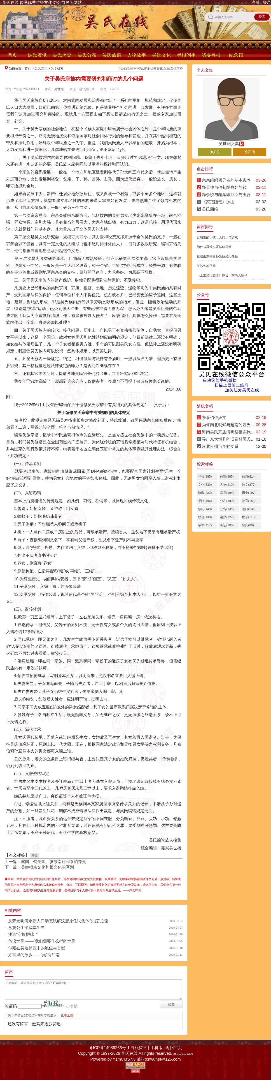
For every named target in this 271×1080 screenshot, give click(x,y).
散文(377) (249, 484)
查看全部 (67, 1015)
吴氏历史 (62, 55)
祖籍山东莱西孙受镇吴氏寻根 (217, 256)
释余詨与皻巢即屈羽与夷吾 (226, 194)
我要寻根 (211, 55)
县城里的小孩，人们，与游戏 (217, 237)
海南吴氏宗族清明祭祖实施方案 (230, 432)
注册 (255, 2)
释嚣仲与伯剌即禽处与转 (224, 187)
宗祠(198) (227, 493)
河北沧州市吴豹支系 (220, 446)
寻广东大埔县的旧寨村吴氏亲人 (230, 439)
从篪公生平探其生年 (26, 927)
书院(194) (205, 501)
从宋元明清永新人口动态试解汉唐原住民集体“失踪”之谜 (58, 921)
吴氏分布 (86, 55)
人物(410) (227, 484)
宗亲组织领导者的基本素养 (226, 180)
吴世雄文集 (231, 141)
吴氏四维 (210, 209)
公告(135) (227, 509)
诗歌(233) (205, 493)
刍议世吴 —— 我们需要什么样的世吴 (41, 941)
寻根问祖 (186, 55)
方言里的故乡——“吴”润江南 (34, 955)
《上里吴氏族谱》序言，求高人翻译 (222, 275)
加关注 (214, 152)
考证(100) (227, 525)
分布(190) (227, 501)
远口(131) (249, 509)
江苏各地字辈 (206, 266)
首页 (12, 55)
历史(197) (249, 493)
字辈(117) (205, 525)
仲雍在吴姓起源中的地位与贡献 (36, 948)
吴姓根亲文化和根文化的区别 (47, 867)
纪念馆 (236, 55)
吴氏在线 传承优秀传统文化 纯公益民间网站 (42, 2)
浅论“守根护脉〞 (23, 934)
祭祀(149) (205, 509)
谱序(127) (227, 517)
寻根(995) (205, 476)
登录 (267, 2)
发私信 (249, 152)
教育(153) (249, 501)
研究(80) (248, 525)
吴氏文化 (161, 55)
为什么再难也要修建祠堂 (214, 247)
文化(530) (205, 484)
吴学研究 (57, 68)
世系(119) (249, 517)
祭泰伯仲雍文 (214, 417)
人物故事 (136, 55)
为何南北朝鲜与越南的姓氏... (228, 425)
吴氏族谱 (111, 55)
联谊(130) (205, 517)
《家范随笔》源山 (218, 202)
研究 (34, 855)
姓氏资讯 (37, 55)
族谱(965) (227, 476)
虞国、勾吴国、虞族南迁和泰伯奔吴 (53, 861)
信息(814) (249, 476)
